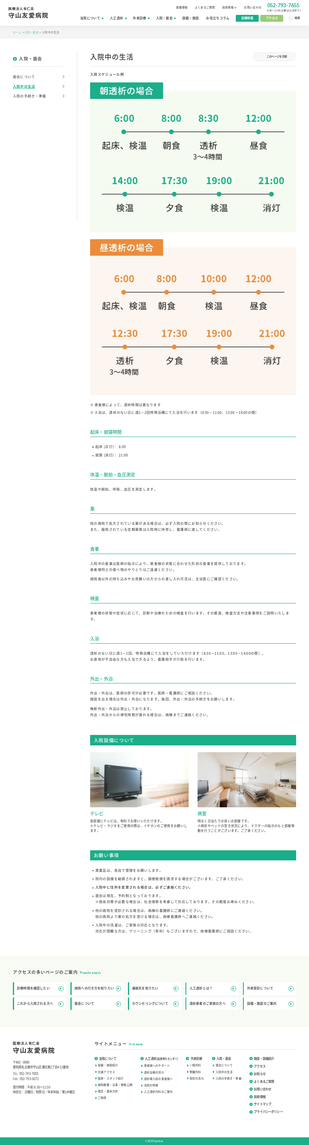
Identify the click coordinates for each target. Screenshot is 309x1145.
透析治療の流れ (154, 1072)
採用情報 (229, 7)
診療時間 (247, 18)
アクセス (272, 18)
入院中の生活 (24, 86)
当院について (91, 18)
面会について (24, 76)
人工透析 (118, 18)
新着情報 (182, 7)
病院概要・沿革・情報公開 (115, 1085)
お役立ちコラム (217, 18)
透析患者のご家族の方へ (213, 1003)
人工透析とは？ (213, 988)
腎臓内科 (195, 1072)
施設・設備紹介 (261, 1058)
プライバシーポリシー (266, 1111)
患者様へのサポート (157, 1065)
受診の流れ (197, 1078)
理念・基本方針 (108, 1091)
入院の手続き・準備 (29, 95)
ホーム (18, 32)
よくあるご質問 (205, 7)
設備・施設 (190, 18)
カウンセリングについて (155, 1003)
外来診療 (141, 18)
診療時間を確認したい (40, 988)
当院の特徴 (151, 1085)
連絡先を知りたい (155, 988)
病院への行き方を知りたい (97, 988)
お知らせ (257, 1073)
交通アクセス (106, 1072)
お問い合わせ (253, 7)
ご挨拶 (102, 1098)
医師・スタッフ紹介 (111, 1078)
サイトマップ (260, 1104)
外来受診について (270, 988)
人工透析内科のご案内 (158, 1092)
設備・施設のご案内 (270, 1003)
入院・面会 (166, 18)
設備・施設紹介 (108, 1065)
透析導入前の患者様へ (158, 1079)
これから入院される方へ (40, 1003)
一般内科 (195, 1065)
